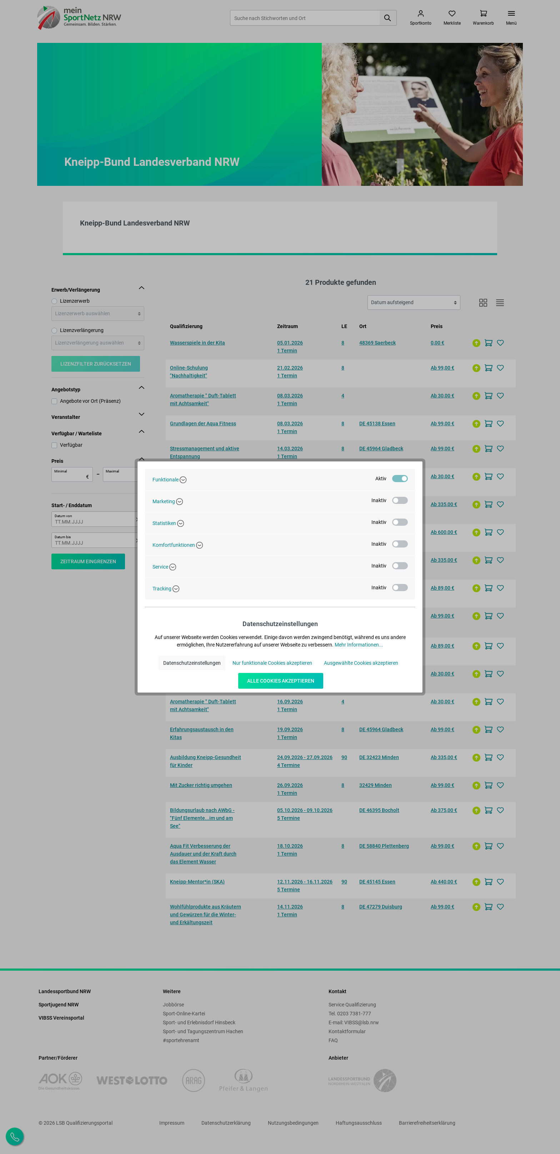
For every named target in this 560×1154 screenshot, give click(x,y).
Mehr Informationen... (359, 645)
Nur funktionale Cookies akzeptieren (272, 663)
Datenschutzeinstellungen (192, 663)
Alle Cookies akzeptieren (280, 681)
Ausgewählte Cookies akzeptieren (361, 663)
